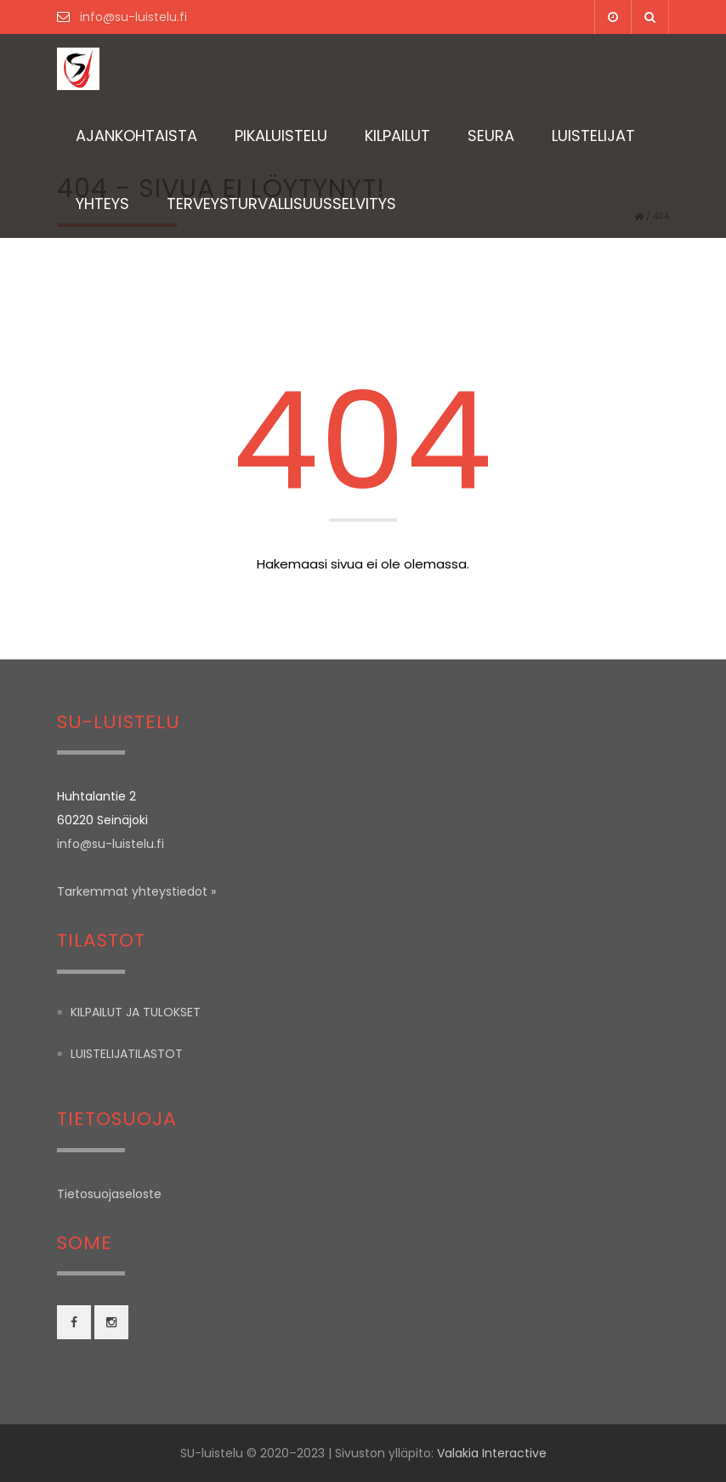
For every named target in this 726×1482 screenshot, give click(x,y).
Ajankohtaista (136, 135)
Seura (491, 135)
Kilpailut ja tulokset (136, 1012)
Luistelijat (593, 135)
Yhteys (102, 203)
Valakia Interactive (492, 1453)
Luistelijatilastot (127, 1053)
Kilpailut (397, 135)
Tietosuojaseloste (109, 1193)
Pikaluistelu (281, 135)
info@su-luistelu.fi (132, 16)
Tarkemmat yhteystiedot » (136, 891)
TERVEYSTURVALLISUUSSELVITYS (281, 203)
